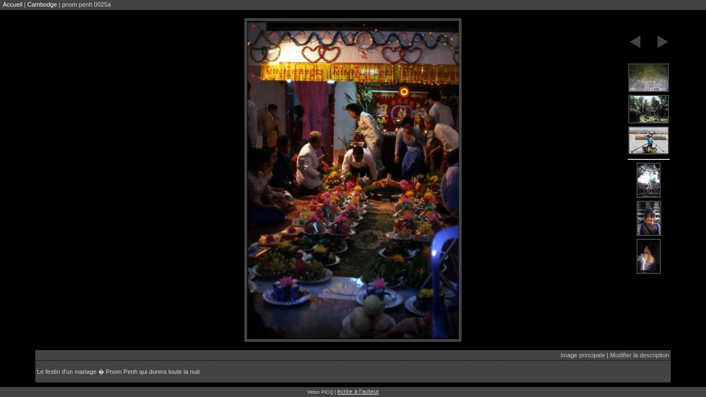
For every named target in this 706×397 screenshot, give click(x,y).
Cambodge (42, 4)
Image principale (582, 355)
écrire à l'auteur (358, 391)
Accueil (12, 4)
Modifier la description (639, 355)
